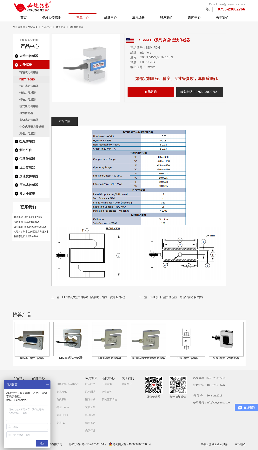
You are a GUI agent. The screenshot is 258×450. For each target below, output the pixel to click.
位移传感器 (27, 158)
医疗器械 (90, 399)
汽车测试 (90, 391)
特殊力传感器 (27, 92)
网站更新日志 (109, 399)
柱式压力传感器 (28, 106)
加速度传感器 (28, 176)
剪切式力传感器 (28, 119)
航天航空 (90, 383)
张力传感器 (26, 113)
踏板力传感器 (27, 133)
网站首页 (33, 27)
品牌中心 (110, 17)
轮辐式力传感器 (28, 72)
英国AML (61, 391)
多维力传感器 (51, 17)
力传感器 (61, 27)
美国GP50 (62, 415)
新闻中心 (194, 17)
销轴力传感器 (27, 99)
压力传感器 (27, 167)
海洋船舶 (90, 415)
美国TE (60, 422)
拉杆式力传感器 (28, 85)
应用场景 (138, 17)
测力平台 (25, 150)
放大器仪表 (27, 193)
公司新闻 (107, 383)
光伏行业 (90, 430)
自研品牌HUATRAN (67, 383)
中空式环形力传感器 (31, 126)
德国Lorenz (62, 407)
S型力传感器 (77, 27)
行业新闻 (107, 391)
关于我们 (222, 17)
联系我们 (166, 17)
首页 (23, 17)
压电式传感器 (28, 185)
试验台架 (90, 407)
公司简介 (127, 383)
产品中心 (82, 17)
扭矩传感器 (27, 141)
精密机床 (90, 422)
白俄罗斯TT (63, 399)
